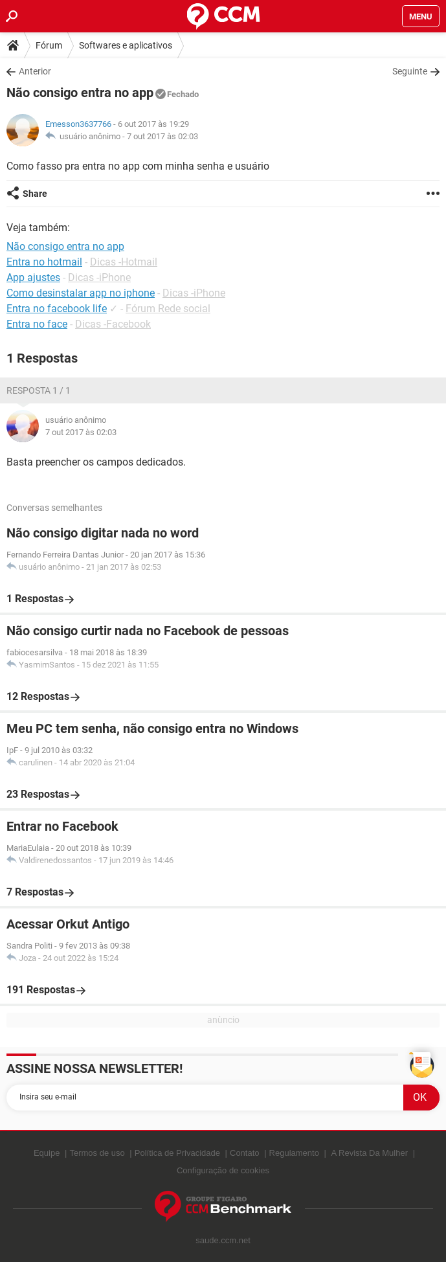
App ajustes (33, 277)
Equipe (47, 1153)
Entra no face (36, 324)
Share (35, 193)
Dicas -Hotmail (123, 262)
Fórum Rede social (168, 308)
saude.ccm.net (223, 1240)
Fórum (49, 45)
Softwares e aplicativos (125, 45)
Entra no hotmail (44, 262)
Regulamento (294, 1153)
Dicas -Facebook (113, 324)
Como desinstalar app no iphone (80, 293)
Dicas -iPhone (99, 277)
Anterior (35, 71)
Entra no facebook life (56, 308)
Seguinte (409, 71)
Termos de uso (96, 1153)
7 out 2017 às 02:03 (162, 136)
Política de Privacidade (177, 1153)
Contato (245, 1153)
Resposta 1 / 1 (38, 390)
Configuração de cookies (223, 1170)
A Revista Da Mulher (369, 1153)
